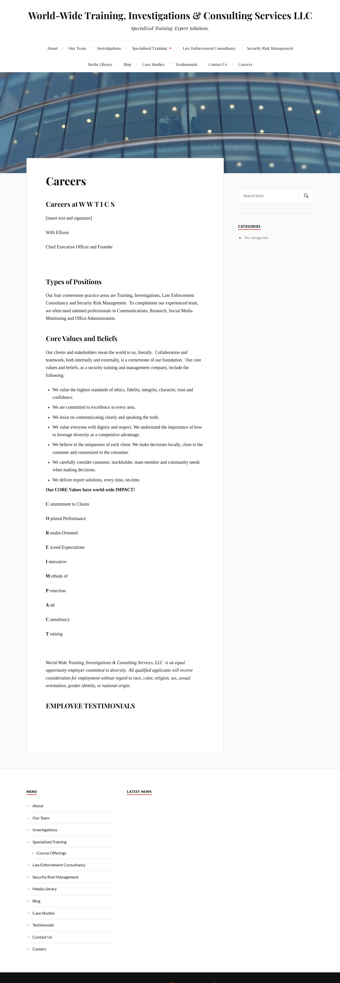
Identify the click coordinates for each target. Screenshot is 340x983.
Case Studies (153, 64)
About (52, 48)
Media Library (100, 64)
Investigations (109, 48)
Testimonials (186, 64)
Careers (245, 64)
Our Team (77, 48)
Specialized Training (149, 48)
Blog (127, 64)
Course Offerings (51, 852)
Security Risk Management (270, 48)
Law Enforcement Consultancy (209, 48)
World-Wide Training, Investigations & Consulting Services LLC (170, 15)
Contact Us (217, 64)
